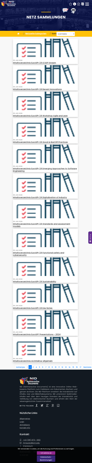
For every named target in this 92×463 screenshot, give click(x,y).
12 (62, 367)
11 (59, 367)
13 (66, 367)
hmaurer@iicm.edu (30, 443)
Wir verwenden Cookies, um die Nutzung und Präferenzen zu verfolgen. (46, 449)
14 (69, 367)
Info (74, 4)
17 (80, 367)
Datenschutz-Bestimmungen (46, 458)
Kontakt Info (25, 428)
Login (78, 4)
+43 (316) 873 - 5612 (30, 440)
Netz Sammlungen (46, 17)
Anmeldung (25, 425)
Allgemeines (25, 419)
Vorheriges (20, 367)
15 (73, 367)
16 (77, 367)
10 (55, 367)
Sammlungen (82, 4)
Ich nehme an (46, 453)
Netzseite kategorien (35, 33)
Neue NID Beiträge (70, 4)
